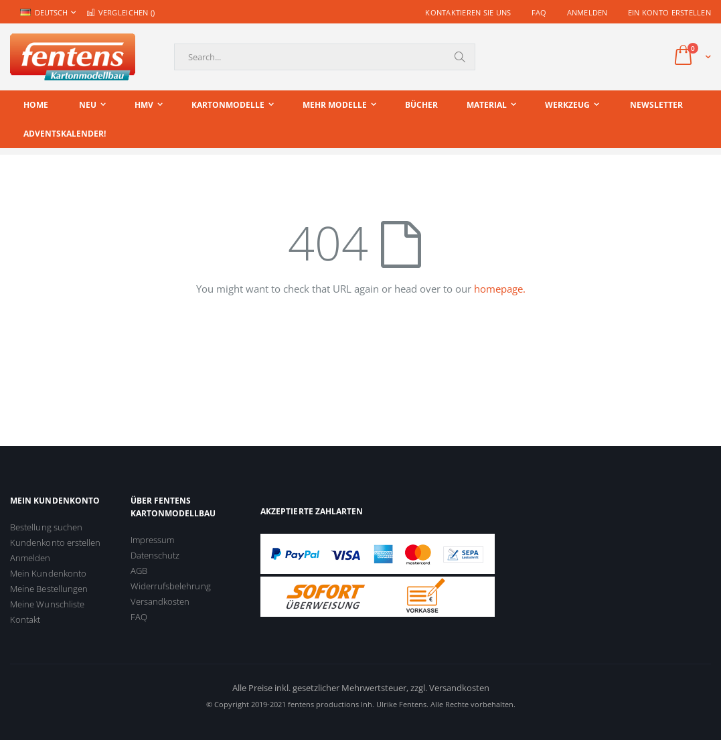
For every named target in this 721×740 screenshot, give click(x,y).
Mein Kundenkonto (48, 573)
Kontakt (25, 619)
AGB (139, 571)
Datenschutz (155, 555)
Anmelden (587, 12)
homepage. (500, 288)
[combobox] (324, 57)
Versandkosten (160, 601)
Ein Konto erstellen (669, 12)
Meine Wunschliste (47, 604)
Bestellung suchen (46, 527)
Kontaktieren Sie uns (468, 12)
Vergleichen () (120, 12)
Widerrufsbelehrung (171, 586)
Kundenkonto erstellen (55, 542)
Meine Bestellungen (49, 589)
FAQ (539, 12)
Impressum (153, 540)
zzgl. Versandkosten (449, 688)
